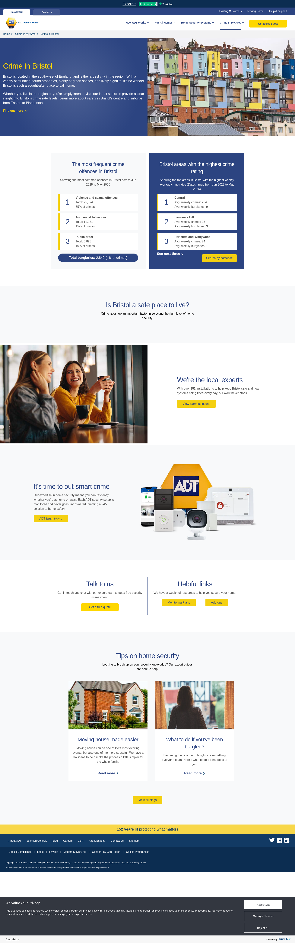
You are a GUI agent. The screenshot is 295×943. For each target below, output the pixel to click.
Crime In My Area (230, 22)
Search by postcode (219, 259)
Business (47, 12)
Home (6, 33)
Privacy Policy (12, 939)
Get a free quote (268, 23)
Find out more (13, 110)
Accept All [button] (263, 904)
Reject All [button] (263, 928)
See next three (168, 253)
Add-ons (216, 673)
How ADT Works (136, 22)
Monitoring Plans (179, 673)
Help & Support (278, 11)
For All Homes (164, 22)
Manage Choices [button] (263, 916)
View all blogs (147, 871)
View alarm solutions (196, 474)
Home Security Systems (196, 22)
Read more (106, 844)
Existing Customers (230, 11)
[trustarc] (284, 939)
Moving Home (255, 11)
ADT (50, 589)
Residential (17, 12)
